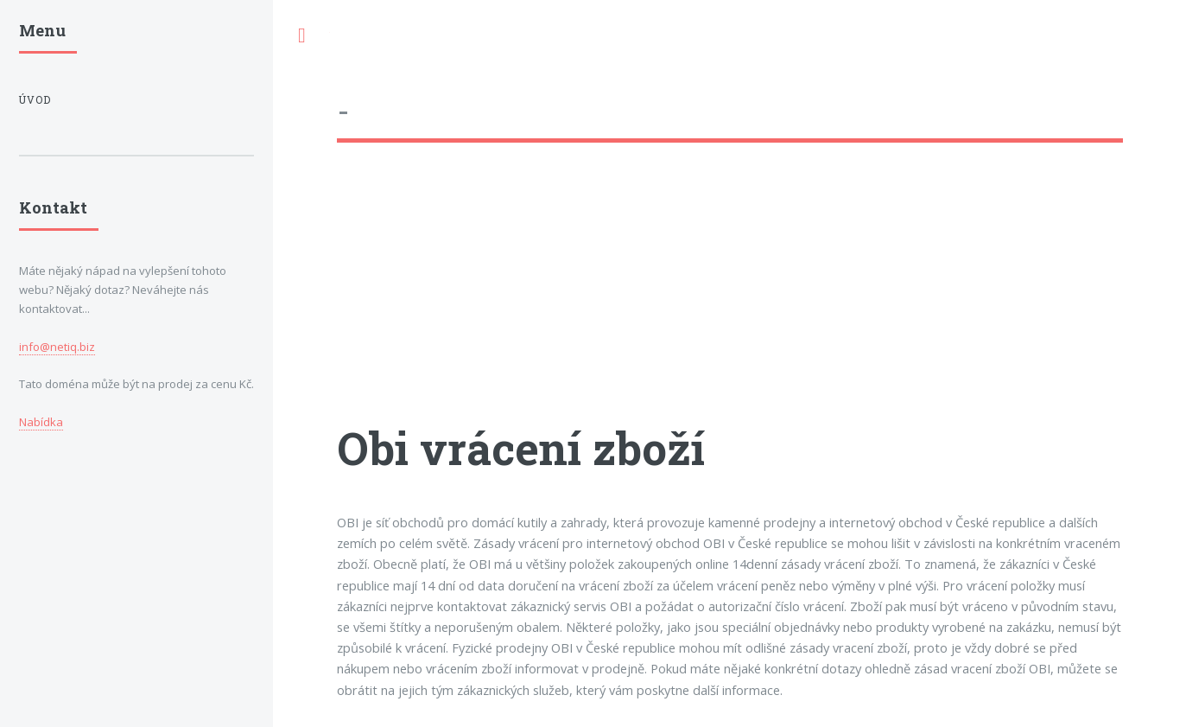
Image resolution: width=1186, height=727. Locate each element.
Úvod (35, 99)
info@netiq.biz (57, 346)
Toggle (301, 36)
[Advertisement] (730, 298)
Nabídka (41, 422)
